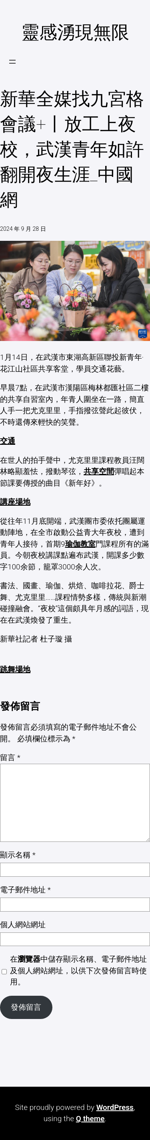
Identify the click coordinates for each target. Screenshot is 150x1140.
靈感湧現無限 (75, 32)
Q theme (90, 1118)
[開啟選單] (12, 62)
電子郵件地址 (25, 889)
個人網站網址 (23, 924)
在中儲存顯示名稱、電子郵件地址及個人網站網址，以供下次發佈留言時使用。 (78, 970)
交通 (7, 441)
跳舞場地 (15, 669)
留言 (10, 757)
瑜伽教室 (80, 544)
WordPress (115, 1107)
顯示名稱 (18, 855)
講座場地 (15, 501)
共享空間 (99, 471)
